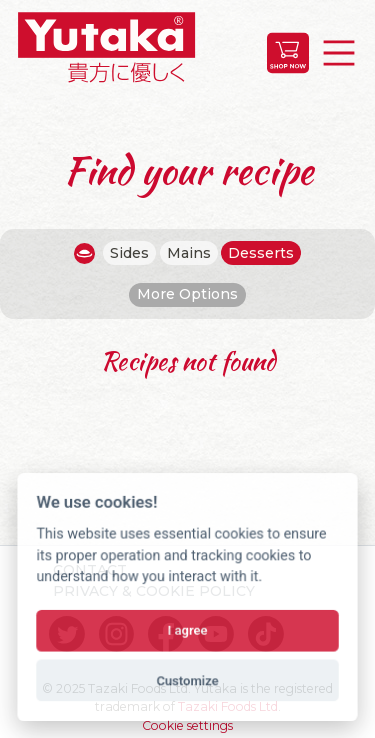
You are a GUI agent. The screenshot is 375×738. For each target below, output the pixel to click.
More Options (187, 294)
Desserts (261, 253)
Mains (189, 253)
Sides (129, 253)
